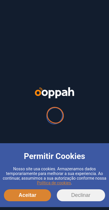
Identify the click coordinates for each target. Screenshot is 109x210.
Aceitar (27, 195)
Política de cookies (54, 183)
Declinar (80, 195)
